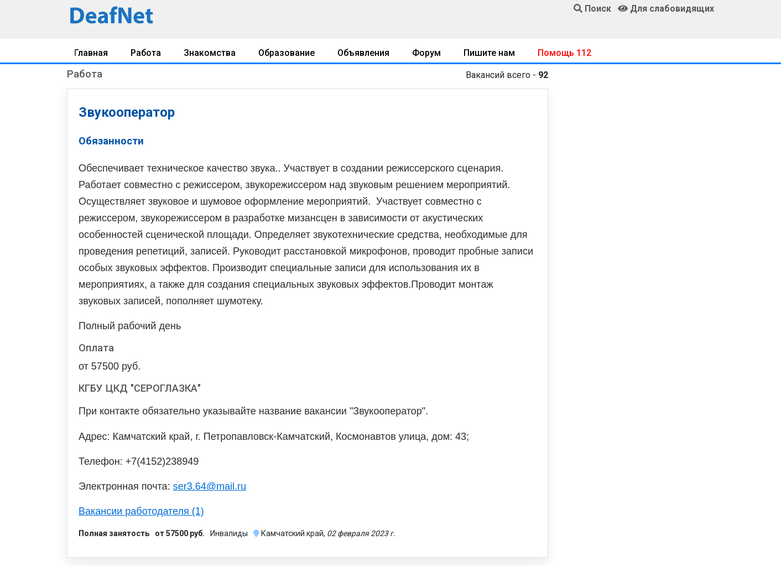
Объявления (363, 53)
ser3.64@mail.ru (209, 486)
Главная (91, 53)
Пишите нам (489, 53)
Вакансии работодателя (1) (141, 511)
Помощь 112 (564, 53)
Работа (146, 53)
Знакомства (210, 53)
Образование (286, 53)
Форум (426, 53)
